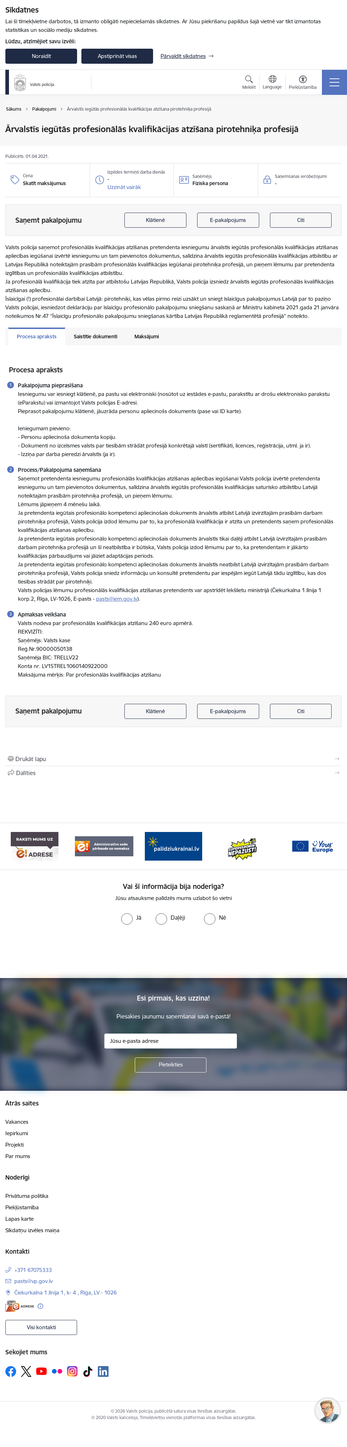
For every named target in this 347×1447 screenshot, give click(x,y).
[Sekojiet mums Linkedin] (103, 1371)
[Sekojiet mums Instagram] (72, 1371)
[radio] (131, 917)
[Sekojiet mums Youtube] (41, 1371)
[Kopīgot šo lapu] (173, 773)
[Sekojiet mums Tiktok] (87, 1371)
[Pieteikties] (170, 1065)
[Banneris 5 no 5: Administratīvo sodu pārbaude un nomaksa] (173, 845)
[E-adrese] (19, 1306)
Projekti (14, 1144)
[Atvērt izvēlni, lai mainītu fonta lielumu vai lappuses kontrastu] (302, 83)
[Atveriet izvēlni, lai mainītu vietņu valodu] (272, 83)
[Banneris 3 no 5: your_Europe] (34, 845)
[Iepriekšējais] (17, 846)
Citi (300, 220)
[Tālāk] (329, 846)
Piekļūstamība (22, 1207)
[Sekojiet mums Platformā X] (26, 1371)
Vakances (16, 1121)
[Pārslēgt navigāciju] (334, 82)
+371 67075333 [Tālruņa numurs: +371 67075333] (33, 1270)
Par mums (17, 1156)
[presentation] (173, 952)
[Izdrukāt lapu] (173, 759)
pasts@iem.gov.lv (116, 598)
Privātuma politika (26, 1195)
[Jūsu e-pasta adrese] (170, 1041)
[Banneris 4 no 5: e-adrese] (104, 845)
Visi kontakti (41, 1327)
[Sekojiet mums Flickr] (57, 1371)
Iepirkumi (16, 1133)
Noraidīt (41, 56)
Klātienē (155, 220)
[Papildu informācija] (40, 1306)
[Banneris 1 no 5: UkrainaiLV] (243, 845)
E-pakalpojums (228, 220)
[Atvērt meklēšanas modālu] (249, 83)
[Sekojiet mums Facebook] (10, 1371)
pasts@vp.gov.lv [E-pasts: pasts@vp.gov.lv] (33, 1281)
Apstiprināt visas (117, 56)
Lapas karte (19, 1218)
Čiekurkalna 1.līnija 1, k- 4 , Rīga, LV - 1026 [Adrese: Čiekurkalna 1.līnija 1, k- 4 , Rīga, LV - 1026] (65, 1292)
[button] (124, 187)
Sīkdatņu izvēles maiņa (32, 1230)
